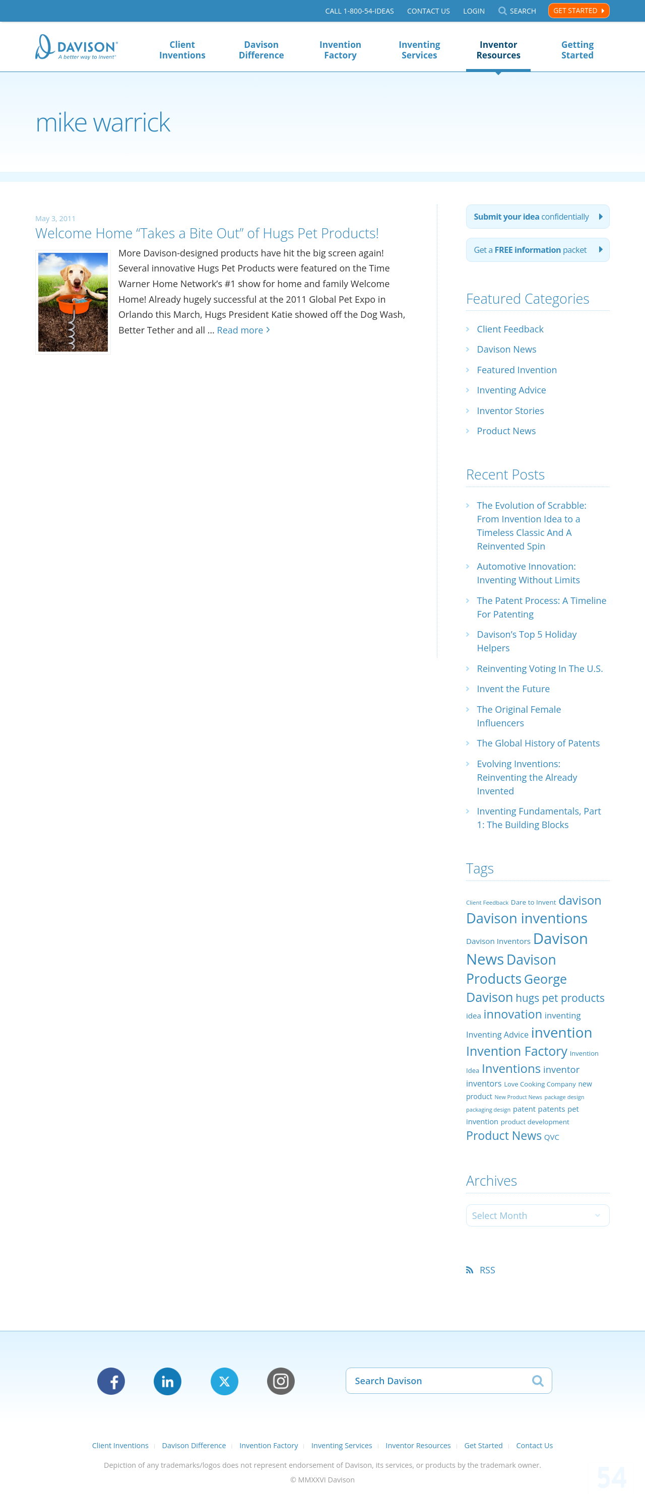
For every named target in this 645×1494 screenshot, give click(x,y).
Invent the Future (513, 689)
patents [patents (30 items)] (551, 1109)
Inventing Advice (511, 390)
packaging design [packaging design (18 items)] (488, 1109)
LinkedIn (167, 1381)
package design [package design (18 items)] (564, 1097)
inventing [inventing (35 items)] (563, 1015)
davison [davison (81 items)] (580, 900)
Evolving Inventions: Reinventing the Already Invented (527, 777)
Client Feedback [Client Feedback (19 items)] (487, 902)
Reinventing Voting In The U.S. (540, 668)
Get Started (575, 10)
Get (530, 249)
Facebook (111, 1381)
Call (360, 11)
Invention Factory (340, 50)
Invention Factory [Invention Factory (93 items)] (516, 1050)
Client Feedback (510, 329)
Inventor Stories (510, 410)
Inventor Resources (498, 50)
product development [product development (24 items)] (535, 1121)
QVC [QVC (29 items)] (551, 1137)
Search (523, 11)
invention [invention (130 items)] (562, 1032)
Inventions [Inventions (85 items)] (511, 1068)
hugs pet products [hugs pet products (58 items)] (560, 998)
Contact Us (428, 11)
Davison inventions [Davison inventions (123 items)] (527, 918)
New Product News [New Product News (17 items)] (518, 1097)
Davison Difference (261, 50)
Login (474, 11)
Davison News (507, 349)
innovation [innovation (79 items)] (513, 1014)
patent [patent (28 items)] (524, 1109)
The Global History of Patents (538, 743)
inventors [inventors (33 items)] (483, 1083)
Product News (506, 431)
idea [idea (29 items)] (473, 1015)
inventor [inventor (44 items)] (561, 1069)
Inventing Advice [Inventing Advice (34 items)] (497, 1034)
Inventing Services (419, 50)
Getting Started (577, 50)
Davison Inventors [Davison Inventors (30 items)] (498, 941)
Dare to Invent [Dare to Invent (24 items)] (533, 902)
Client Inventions (182, 50)
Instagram (281, 1381)
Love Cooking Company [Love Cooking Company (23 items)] (540, 1084)
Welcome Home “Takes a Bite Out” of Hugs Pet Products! (207, 233)
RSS (487, 1270)
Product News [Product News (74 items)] (504, 1135)
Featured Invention (517, 370)
